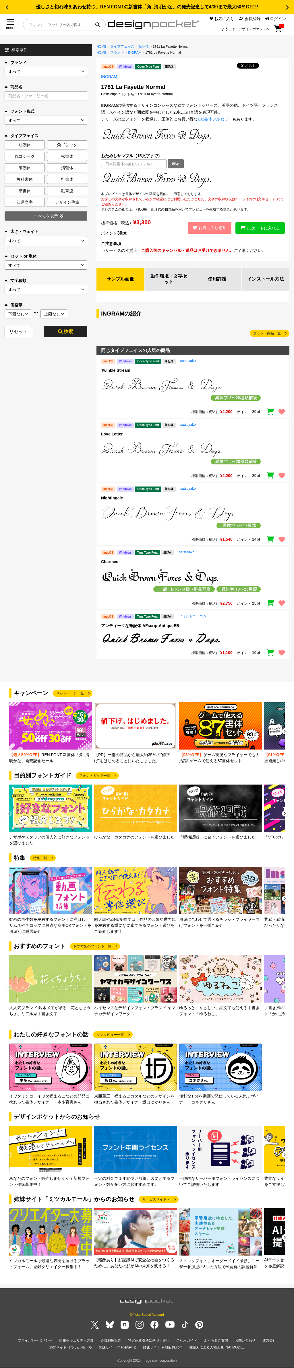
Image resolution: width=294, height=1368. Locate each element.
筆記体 (143, 46)
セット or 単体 (21, 256)
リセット (18, 331)
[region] (193, 180)
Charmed (110, 562)
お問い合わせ (245, 1340)
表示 (175, 163)
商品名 (13, 87)
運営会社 (269, 1340)
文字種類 (15, 280)
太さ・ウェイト (21, 231)
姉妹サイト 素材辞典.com (162, 1347)
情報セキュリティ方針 (76, 1340)
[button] (7, 7)
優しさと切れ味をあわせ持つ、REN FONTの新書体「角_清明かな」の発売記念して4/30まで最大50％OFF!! (147, 6)
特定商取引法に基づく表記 (148, 1340)
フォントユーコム (192, 616)
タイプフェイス (122, 46)
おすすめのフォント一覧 (92, 947)
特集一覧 (40, 858)
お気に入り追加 (209, 227)
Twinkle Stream (115, 370)
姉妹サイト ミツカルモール (70, 1347)
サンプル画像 (120, 279)
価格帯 (13, 305)
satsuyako (188, 361)
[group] (50, 733)
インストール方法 (265, 279)
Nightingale (112, 498)
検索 (65, 331)
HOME (101, 46)
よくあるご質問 (216, 1340)
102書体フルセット (215, 119)
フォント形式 (19, 111)
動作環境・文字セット (168, 279)
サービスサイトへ (156, 1200)
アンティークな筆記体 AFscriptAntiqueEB (140, 626)
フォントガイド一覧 (94, 776)
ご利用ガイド (186, 1340)
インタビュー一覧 (110, 1035)
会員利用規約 (110, 1340)
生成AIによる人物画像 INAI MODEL (217, 1347)
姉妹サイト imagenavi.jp (117, 1347)
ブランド (15, 62)
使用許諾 (217, 279)
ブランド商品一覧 (267, 333)
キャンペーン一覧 (70, 694)
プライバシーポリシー (35, 1340)
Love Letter (112, 434)
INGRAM (134, 52)
